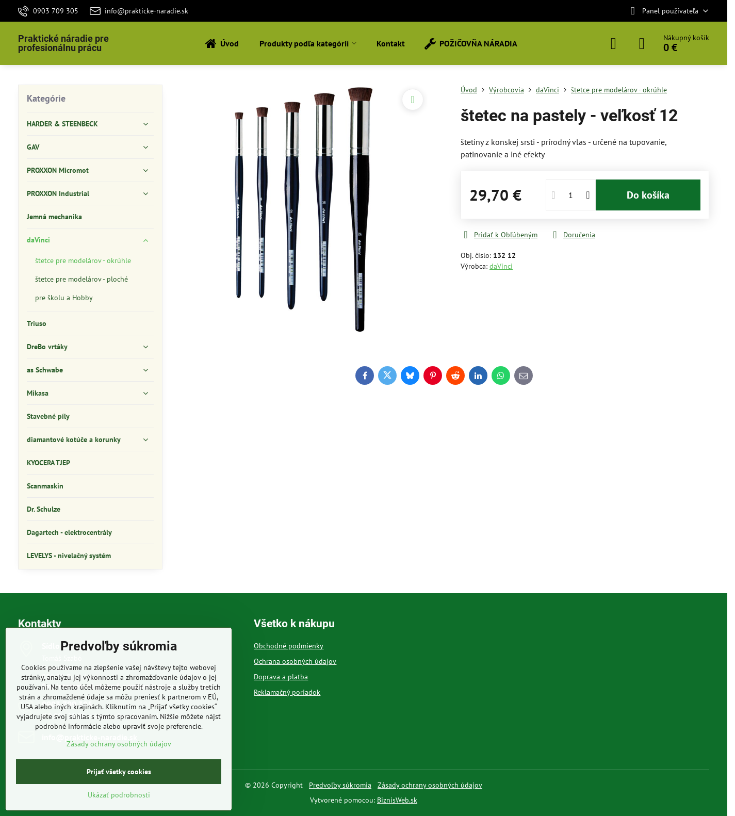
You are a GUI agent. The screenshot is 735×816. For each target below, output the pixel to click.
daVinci (501, 266)
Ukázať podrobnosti (119, 794)
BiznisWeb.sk (397, 800)
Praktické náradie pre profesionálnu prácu (63, 43)
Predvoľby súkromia (340, 785)
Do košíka (648, 195)
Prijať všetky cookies (119, 771)
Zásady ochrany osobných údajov (430, 785)
